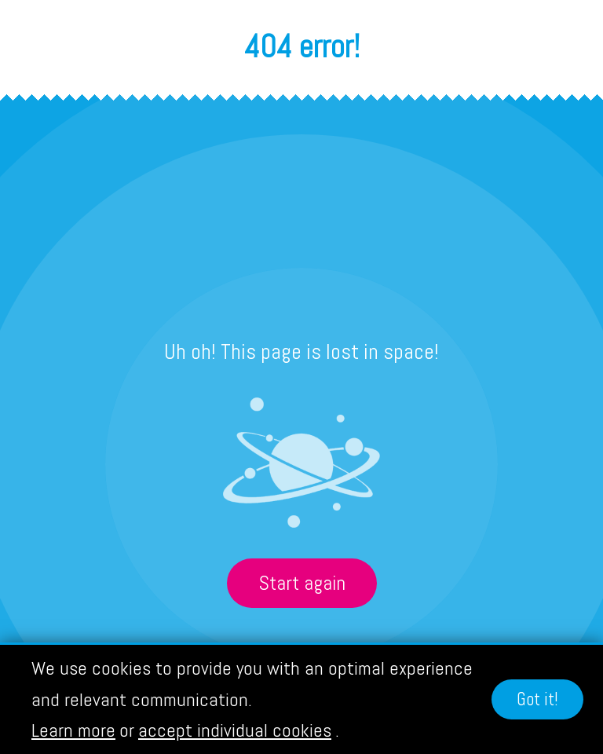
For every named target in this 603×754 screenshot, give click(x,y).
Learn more (73, 730)
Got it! (537, 699)
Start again (301, 583)
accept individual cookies (234, 730)
